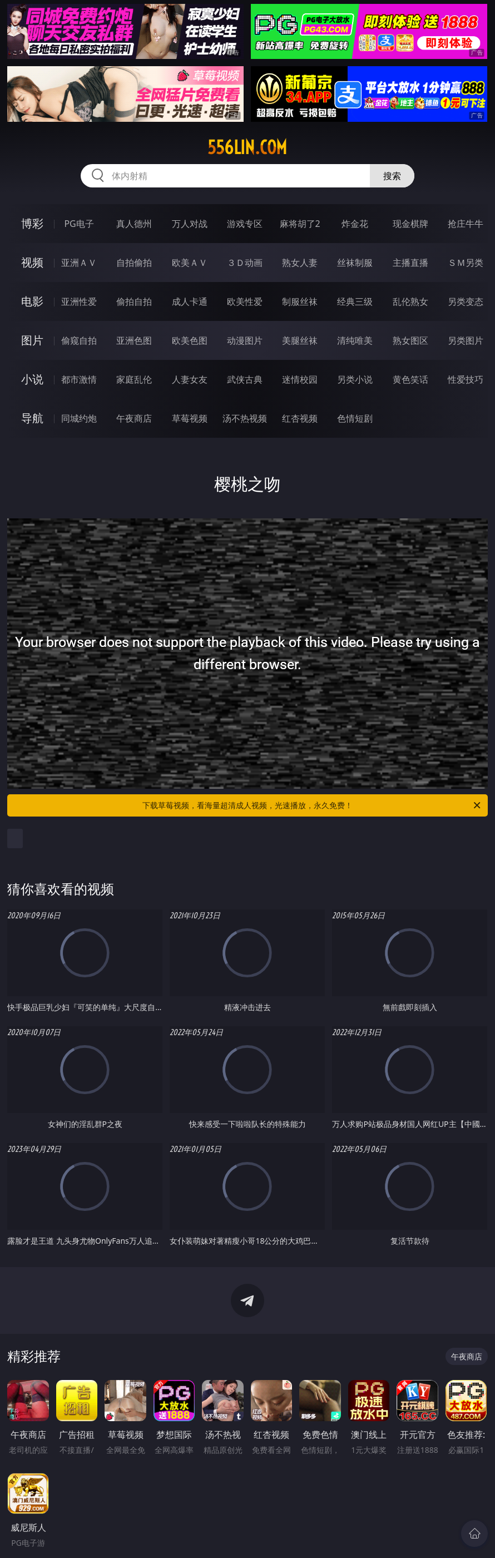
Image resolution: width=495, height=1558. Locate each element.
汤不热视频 (244, 418)
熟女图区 (410, 340)
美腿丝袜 (300, 340)
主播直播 (410, 262)
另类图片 (465, 340)
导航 (32, 418)
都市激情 (79, 379)
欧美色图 (189, 340)
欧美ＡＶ (189, 262)
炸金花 (354, 223)
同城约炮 (79, 418)
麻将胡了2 (300, 223)
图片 (32, 340)
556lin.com (247, 147)
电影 (32, 301)
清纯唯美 (355, 340)
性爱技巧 (465, 379)
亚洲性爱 (79, 301)
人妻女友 (189, 379)
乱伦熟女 (410, 301)
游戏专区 (245, 223)
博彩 (32, 223)
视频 (32, 262)
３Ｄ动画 (245, 262)
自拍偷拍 (134, 262)
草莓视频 (189, 418)
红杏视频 (300, 418)
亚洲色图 (134, 340)
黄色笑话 (410, 379)
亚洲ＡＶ (79, 262)
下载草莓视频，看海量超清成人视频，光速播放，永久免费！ (312, 805)
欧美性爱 (245, 301)
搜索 (392, 176)
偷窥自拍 (79, 340)
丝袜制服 (355, 262)
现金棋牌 (410, 223)
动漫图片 (245, 340)
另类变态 (465, 301)
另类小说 (355, 379)
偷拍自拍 (134, 301)
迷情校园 (300, 379)
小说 (32, 379)
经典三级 (355, 301)
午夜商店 (134, 418)
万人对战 (189, 223)
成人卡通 (189, 301)
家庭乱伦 (134, 379)
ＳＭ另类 (465, 262)
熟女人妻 (300, 262)
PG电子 (78, 223)
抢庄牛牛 (465, 223)
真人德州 (134, 223)
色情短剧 (355, 418)
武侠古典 (245, 379)
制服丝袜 (300, 301)
